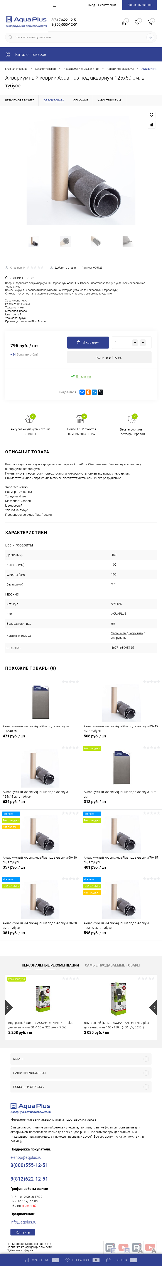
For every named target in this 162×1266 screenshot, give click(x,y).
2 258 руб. (21, 1032)
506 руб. (121, 738)
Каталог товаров (25, 54)
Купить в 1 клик (109, 357)
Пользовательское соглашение (29, 1244)
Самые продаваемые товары (112, 965)
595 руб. (121, 935)
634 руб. (40, 804)
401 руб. (121, 870)
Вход (91, 5)
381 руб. (40, 935)
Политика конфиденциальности (29, 1247)
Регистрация (107, 5)
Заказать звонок (140, 5)
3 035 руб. (97, 1032)
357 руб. (40, 870)
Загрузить (118, 633)
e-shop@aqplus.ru (25, 1157)
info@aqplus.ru (23, 1222)
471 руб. (40, 738)
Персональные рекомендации (50, 965)
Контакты (23, 1232)
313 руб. (121, 804)
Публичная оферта (20, 1250)
